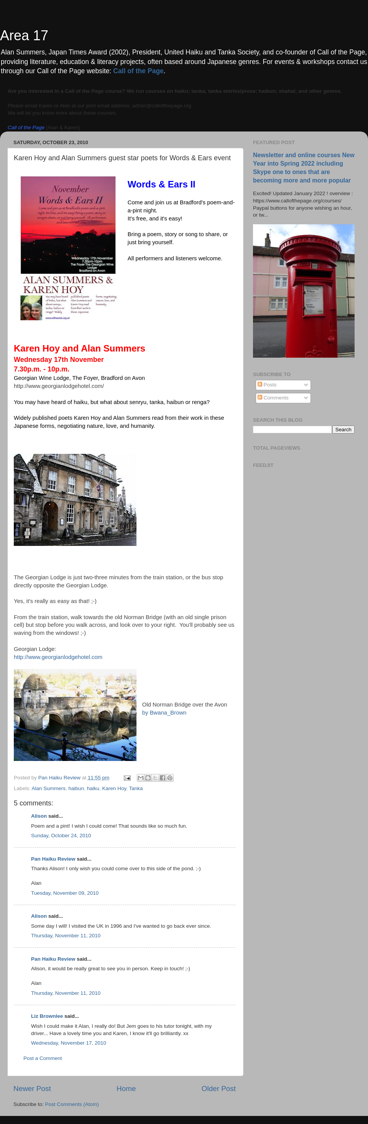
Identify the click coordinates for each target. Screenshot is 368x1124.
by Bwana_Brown (164, 713)
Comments (273, 398)
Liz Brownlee (47, 1016)
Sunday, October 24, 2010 (61, 835)
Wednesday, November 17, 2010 (68, 1043)
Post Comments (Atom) (72, 1104)
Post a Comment (42, 1058)
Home (126, 1089)
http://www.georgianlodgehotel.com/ (59, 386)
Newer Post (32, 1089)
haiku (93, 788)
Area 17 (24, 35)
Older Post (219, 1089)
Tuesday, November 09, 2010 (65, 893)
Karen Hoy (114, 788)
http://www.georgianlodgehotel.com (58, 657)
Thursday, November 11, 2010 (65, 935)
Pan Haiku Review (53, 859)
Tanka (136, 788)
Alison (39, 816)
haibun (76, 788)
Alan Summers (49, 788)
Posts (267, 385)
